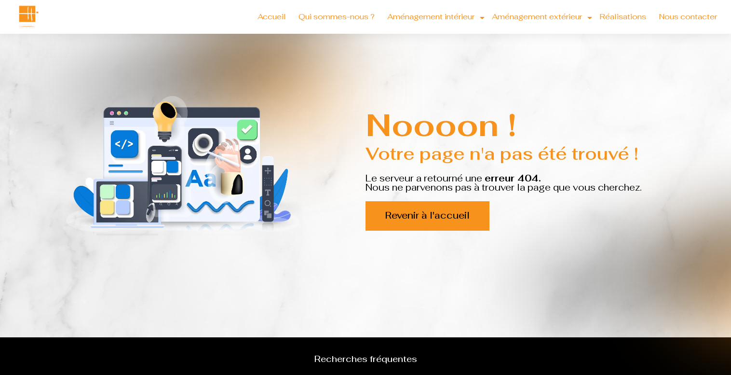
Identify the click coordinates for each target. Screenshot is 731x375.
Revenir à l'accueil (427, 215)
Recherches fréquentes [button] (365, 358)
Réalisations (622, 17)
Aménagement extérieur (537, 17)
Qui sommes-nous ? (336, 17)
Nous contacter (688, 17)
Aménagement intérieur (430, 17)
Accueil (271, 17)
